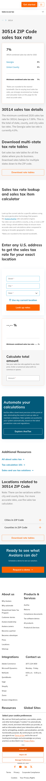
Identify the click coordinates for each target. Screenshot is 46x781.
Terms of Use (20, 735)
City (9, 286)
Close (23, 745)
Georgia (10, 62)
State (10, 293)
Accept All (23, 749)
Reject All (23, 754)
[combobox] (23, 293)
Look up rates (23, 307)
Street (10, 278)
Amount (11, 378)
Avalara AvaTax (10, 219)
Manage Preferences (23, 760)
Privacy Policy (29, 741)
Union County (12, 67)
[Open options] (36, 293)
